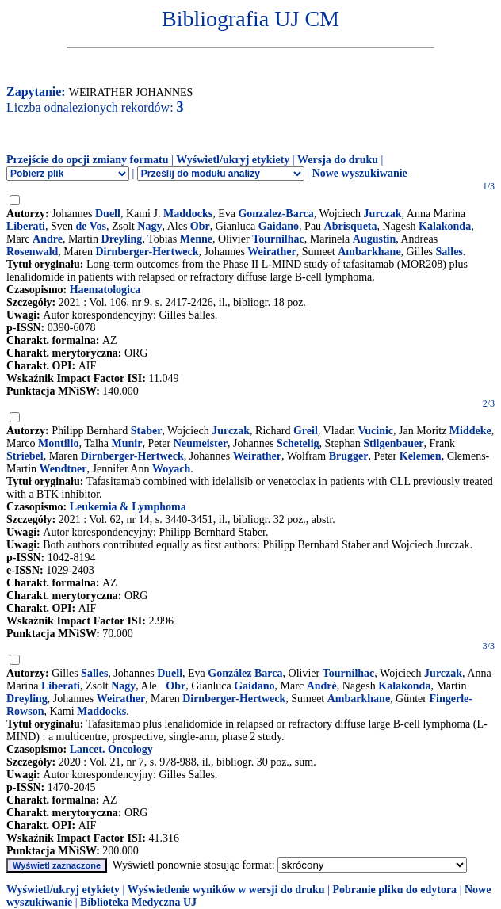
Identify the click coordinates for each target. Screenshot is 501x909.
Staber (147, 431)
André (322, 686)
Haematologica (105, 290)
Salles (449, 252)
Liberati (25, 226)
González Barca (245, 673)
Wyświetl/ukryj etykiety (232, 160)
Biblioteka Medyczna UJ (138, 902)
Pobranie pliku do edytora (394, 890)
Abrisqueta (350, 226)
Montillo (58, 443)
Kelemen (421, 456)
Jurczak (383, 214)
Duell (107, 214)
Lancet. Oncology (111, 749)
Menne (196, 239)
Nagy (149, 226)
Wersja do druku (337, 160)
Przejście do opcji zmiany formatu (87, 160)
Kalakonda (445, 226)
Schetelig (298, 443)
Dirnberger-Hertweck (146, 252)
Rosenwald (32, 252)
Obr (200, 226)
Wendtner (63, 469)
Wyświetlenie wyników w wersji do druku (226, 890)
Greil (305, 431)
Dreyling (122, 239)
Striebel (25, 456)
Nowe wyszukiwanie (359, 173)
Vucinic (375, 431)
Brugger (349, 456)
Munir (127, 443)
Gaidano (278, 226)
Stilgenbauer (393, 443)
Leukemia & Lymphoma (128, 507)
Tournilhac (278, 239)
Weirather (271, 252)
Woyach (171, 469)
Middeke (470, 431)
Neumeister (201, 443)
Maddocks (187, 214)
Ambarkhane (369, 252)
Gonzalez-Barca (275, 214)
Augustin (374, 239)
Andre (48, 239)
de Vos (91, 226)
